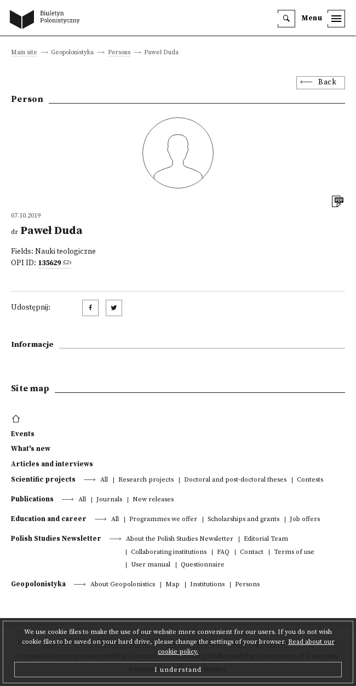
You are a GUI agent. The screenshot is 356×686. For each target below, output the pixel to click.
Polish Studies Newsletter (56, 538)
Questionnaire (203, 565)
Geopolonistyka (38, 584)
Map (172, 585)
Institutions (207, 585)
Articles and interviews (52, 464)
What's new (30, 448)
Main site (24, 52)
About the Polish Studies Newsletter (179, 539)
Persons (119, 52)
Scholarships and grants (243, 520)
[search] (286, 18)
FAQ (223, 553)
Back (327, 82)
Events (23, 434)
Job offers (305, 520)
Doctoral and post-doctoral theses (235, 480)
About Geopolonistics (122, 585)
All (104, 480)
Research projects (146, 480)
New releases (153, 500)
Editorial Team (266, 539)
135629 (49, 263)
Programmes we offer (163, 520)
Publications (32, 499)
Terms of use (294, 553)
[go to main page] (47, 20)
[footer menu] (17, 419)
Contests (310, 480)
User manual (150, 565)
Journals (109, 500)
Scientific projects (43, 479)
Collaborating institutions (168, 553)
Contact (251, 553)
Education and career (49, 518)
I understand (178, 669)
